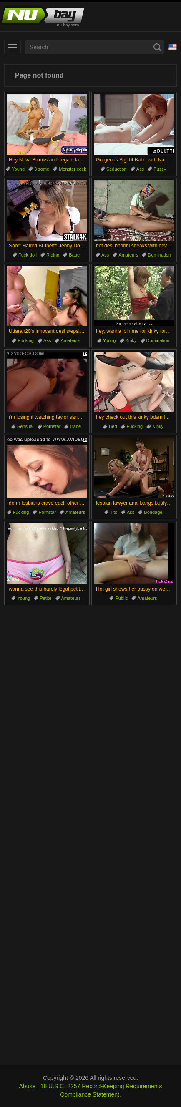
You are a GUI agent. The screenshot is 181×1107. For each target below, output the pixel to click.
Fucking (26, 340)
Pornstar (52, 426)
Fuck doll (27, 254)
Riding (52, 254)
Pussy (159, 168)
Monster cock (72, 168)
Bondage (153, 512)
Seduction (116, 168)
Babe (74, 254)
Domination (159, 254)
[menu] (12, 47)
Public (121, 598)
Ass (140, 168)
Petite (45, 598)
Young (18, 168)
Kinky (131, 340)
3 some (41, 168)
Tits (113, 512)
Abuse (27, 1086)
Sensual (25, 426)
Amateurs (128, 254)
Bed (113, 426)
